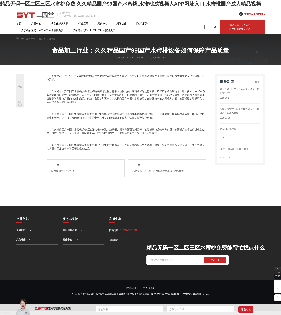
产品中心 (36, 23)
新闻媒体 (121, 23)
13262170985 (254, 14)
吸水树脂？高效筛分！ (64, 171)
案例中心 (102, 23)
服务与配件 (142, 23)
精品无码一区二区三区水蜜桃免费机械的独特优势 (160, 171)
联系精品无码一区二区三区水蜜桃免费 (94, 30)
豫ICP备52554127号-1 (161, 294)
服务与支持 (70, 219)
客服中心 (115, 219)
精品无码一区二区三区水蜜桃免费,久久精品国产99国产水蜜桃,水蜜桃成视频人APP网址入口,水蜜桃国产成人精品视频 (130, 4)
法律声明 (131, 288)
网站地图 (198, 294)
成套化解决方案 (59, 23)
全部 (257, 81)
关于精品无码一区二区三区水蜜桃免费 (42, 30)
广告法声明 (149, 288)
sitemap (206, 294)
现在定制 (246, 309)
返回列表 (20, 104)
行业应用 (83, 23)
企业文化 (22, 219)
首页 (18, 23)
